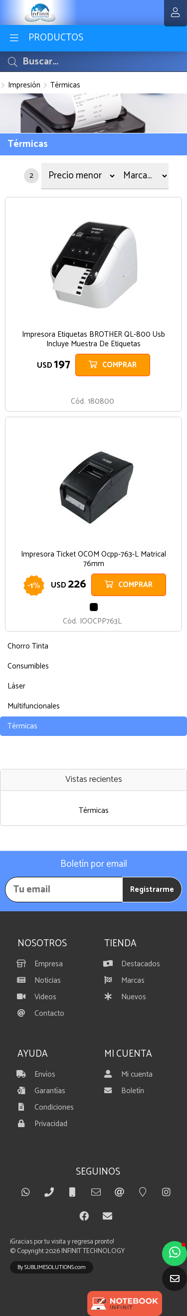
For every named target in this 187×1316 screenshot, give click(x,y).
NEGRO (93, 607)
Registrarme (152, 889)
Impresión (24, 85)
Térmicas (65, 85)
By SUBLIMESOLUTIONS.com (51, 1267)
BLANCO (93, 387)
